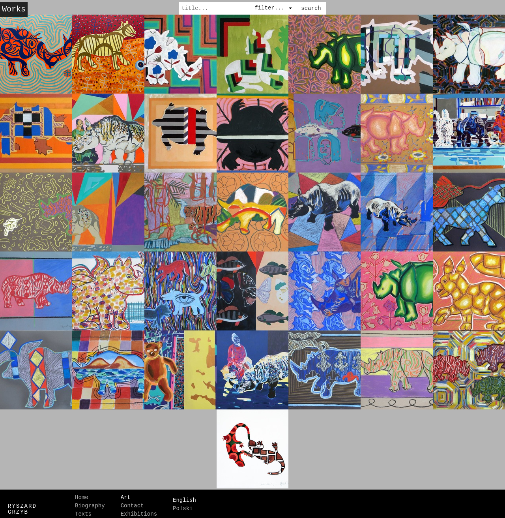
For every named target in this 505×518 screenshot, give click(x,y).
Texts (83, 511)
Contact (132, 502)
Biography (90, 502)
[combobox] (273, 6)
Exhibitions (139, 511)
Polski (183, 502)
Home (81, 494)
